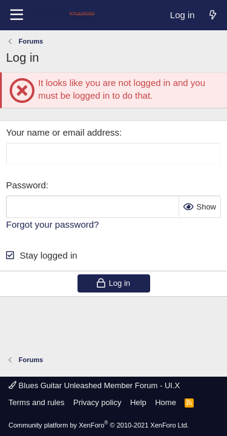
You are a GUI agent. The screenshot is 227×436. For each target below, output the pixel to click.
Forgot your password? (52, 224)
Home (165, 402)
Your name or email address (62, 132)
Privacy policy (97, 402)
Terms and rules (36, 402)
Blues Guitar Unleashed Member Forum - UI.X (94, 385)
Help (138, 402)
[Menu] (16, 15)
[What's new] (213, 15)
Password (26, 185)
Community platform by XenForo (98, 425)
